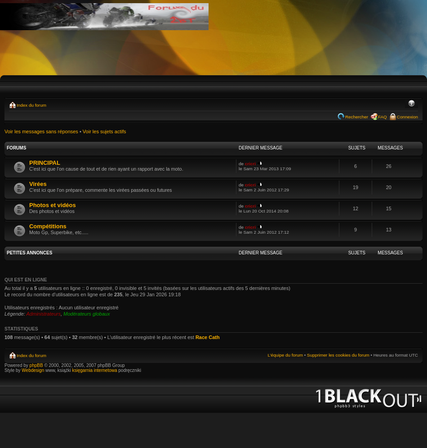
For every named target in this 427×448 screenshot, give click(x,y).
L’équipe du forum (285, 355)
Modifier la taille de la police (411, 104)
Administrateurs (44, 314)
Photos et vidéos (52, 205)
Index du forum (31, 105)
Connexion (407, 116)
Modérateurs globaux (86, 314)
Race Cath (208, 337)
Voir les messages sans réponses (41, 131)
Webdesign (33, 370)
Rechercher (356, 116)
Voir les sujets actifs (104, 131)
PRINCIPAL (44, 162)
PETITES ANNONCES (29, 252)
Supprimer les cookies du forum (338, 355)
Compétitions (48, 226)
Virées (38, 184)
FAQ (382, 116)
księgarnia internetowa (94, 370)
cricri (250, 163)
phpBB (36, 365)
